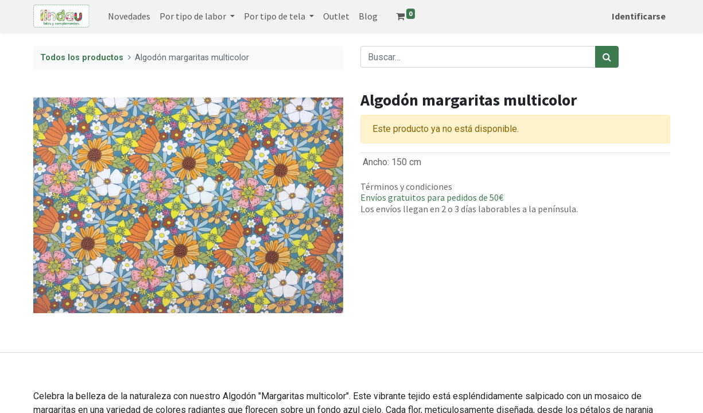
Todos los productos (81, 58)
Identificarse (639, 16)
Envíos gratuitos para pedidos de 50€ (431, 197)
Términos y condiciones (406, 186)
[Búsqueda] (607, 57)
